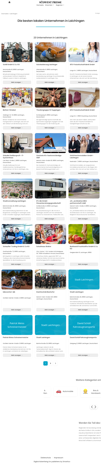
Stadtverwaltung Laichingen (14, 201)
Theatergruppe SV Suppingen (48, 110)
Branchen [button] (49, 5)
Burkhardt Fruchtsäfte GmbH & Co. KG (84, 247)
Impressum (58, 458)
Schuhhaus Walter (43, 246)
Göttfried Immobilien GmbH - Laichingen (82, 156)
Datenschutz (46, 458)
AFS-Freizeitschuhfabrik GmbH (82, 64)
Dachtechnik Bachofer (45, 292)
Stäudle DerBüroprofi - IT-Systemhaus (13, 156)
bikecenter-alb (9, 292)
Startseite (40, 5)
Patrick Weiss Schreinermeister (15, 337)
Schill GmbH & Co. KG (11, 64)
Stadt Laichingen (77, 292)
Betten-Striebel (9, 110)
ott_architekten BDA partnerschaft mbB (78, 202)
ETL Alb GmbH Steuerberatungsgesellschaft (48, 202)
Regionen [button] (59, 5)
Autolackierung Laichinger (46, 64)
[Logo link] (50, 2)
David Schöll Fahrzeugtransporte (83, 337)
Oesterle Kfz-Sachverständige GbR (48, 156)
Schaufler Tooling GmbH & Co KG (16, 246)
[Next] (55, 363)
